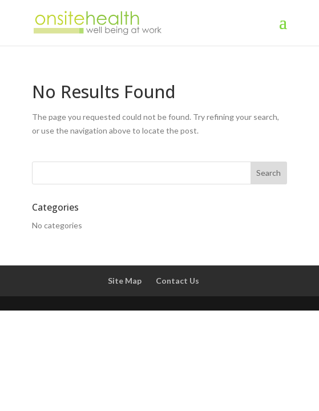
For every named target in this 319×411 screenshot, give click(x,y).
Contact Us (177, 280)
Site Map (125, 280)
